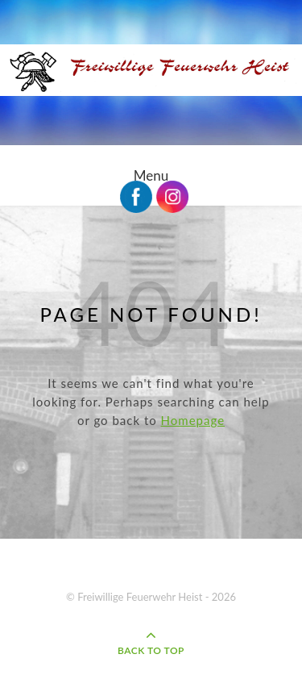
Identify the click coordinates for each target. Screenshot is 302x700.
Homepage (193, 420)
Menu (151, 175)
